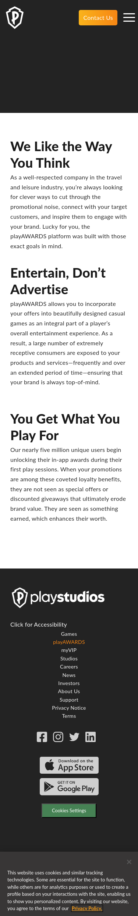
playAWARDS (69, 642)
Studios (69, 658)
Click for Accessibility (38, 624)
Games (69, 634)
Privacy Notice (69, 708)
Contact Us (98, 17)
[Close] (129, 864)
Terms (69, 716)
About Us (69, 691)
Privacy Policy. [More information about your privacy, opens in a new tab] (87, 911)
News (69, 675)
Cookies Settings (69, 810)
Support (69, 699)
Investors (68, 683)
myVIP (69, 650)
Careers (69, 666)
